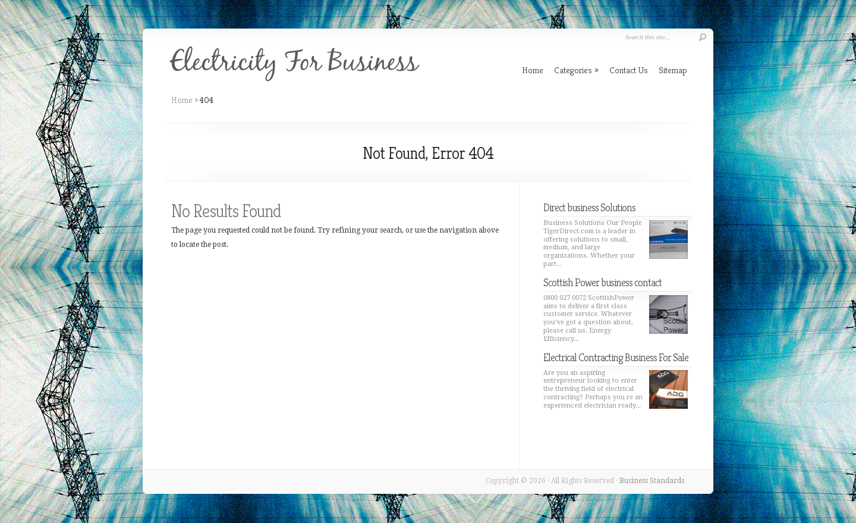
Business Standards (651, 481)
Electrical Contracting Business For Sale (615, 357)
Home (182, 100)
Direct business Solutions (589, 207)
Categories (576, 70)
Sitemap (673, 70)
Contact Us (628, 70)
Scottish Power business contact (602, 282)
